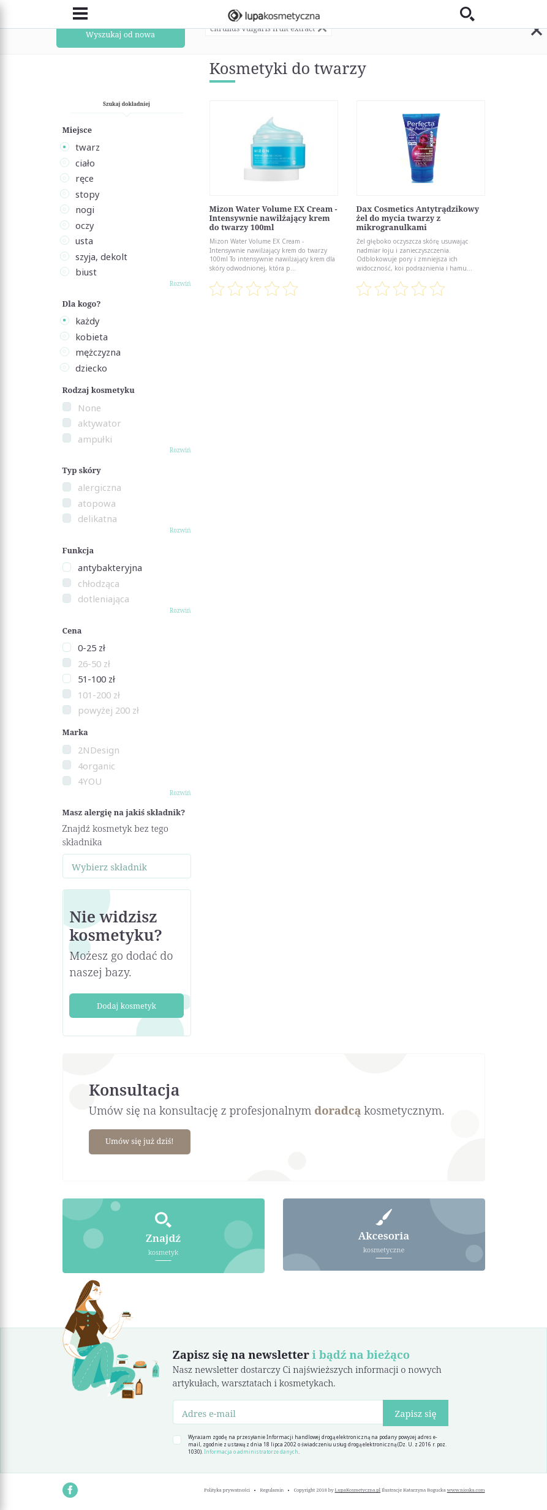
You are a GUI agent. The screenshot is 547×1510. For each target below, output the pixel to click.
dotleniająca (103, 598)
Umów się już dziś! (141, 1140)
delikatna (97, 518)
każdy (87, 321)
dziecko (91, 368)
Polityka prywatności (227, 1489)
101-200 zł (99, 695)
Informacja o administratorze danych (251, 1451)
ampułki (95, 439)
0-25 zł (91, 647)
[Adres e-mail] (278, 1411)
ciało (85, 163)
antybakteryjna (110, 567)
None (89, 408)
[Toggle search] (472, 14)
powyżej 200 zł (108, 710)
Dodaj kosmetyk (126, 1005)
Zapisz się (415, 1413)
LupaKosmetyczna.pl (358, 1489)
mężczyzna (98, 352)
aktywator (99, 423)
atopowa (97, 503)
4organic (96, 766)
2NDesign (98, 750)
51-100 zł (96, 679)
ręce (84, 178)
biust (86, 272)
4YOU (90, 781)
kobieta (91, 337)
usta (84, 240)
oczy (84, 225)
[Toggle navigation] (75, 13)
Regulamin (272, 1489)
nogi (84, 209)
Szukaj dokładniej (126, 103)
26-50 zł (94, 663)
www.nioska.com (466, 1489)
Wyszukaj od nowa (120, 34)
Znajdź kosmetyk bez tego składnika (115, 835)
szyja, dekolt (101, 256)
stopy (87, 194)
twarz (87, 147)
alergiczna (99, 487)
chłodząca (98, 583)
